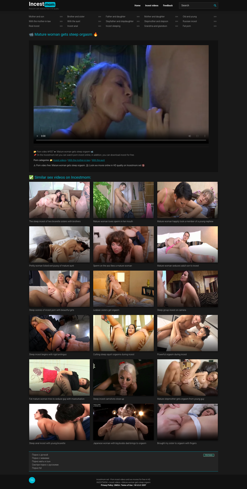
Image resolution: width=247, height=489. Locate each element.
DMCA (117, 485)
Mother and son (36, 16)
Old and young (190, 16)
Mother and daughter (154, 16)
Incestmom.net (102, 479)
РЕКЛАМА (208, 455)
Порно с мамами (40, 458)
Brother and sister (76, 16)
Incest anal (72, 26)
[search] (215, 5)
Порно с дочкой (40, 454)
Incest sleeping (113, 26)
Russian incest (190, 21)
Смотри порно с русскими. (45, 464)
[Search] (198, 5)
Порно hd (36, 468)
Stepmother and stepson (156, 21)
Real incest (34, 26)
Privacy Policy (107, 485)
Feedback (168, 5)
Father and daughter (115, 16)
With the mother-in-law (40, 21)
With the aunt (73, 21)
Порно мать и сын (41, 461)
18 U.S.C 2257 (140, 485)
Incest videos (151, 5)
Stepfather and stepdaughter (119, 21)
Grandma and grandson (155, 26)
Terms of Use (126, 485)
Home (137, 5)
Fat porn (187, 26)
